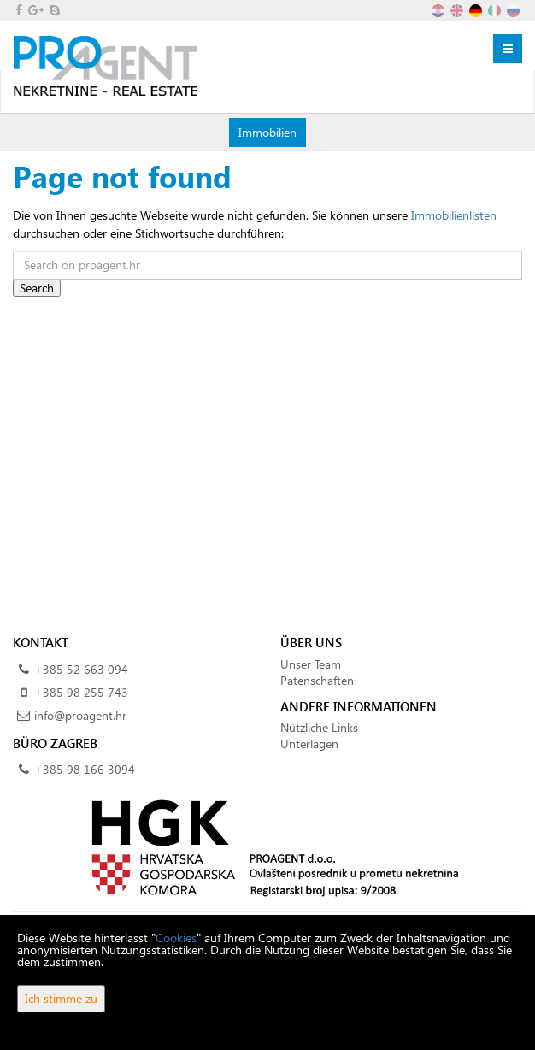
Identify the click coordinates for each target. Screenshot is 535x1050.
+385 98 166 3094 (84, 769)
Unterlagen (309, 743)
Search (37, 288)
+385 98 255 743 (81, 692)
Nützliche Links (319, 727)
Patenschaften (317, 680)
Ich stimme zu (61, 998)
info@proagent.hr (80, 715)
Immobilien (267, 131)
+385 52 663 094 (81, 669)
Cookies (176, 937)
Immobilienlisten (454, 215)
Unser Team (310, 664)
